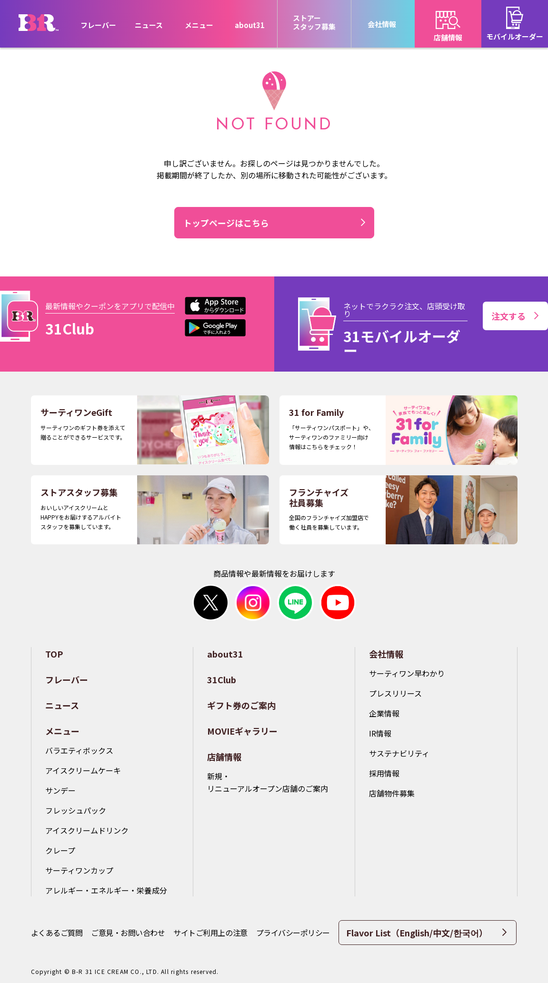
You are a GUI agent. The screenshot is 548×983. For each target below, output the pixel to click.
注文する (514, 316)
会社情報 (386, 653)
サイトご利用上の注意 (210, 932)
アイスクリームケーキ (83, 770)
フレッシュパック (75, 810)
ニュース (149, 25)
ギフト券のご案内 (241, 705)
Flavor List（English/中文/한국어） (426, 932)
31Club (221, 679)
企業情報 (384, 713)
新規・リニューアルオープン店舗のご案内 (267, 782)
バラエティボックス (79, 750)
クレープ (60, 850)
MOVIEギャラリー (242, 731)
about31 (250, 25)
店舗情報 (224, 756)
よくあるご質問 (57, 932)
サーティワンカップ (79, 870)
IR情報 (380, 733)
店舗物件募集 (392, 793)
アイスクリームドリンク (87, 830)
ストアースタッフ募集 (314, 22)
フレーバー (98, 25)
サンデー (60, 790)
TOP (54, 653)
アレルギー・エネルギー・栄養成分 (106, 890)
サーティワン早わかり (407, 673)
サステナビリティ (399, 753)
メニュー (62, 731)
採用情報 (384, 773)
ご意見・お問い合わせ (128, 932)
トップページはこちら (226, 222)
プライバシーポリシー (293, 932)
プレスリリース (395, 693)
